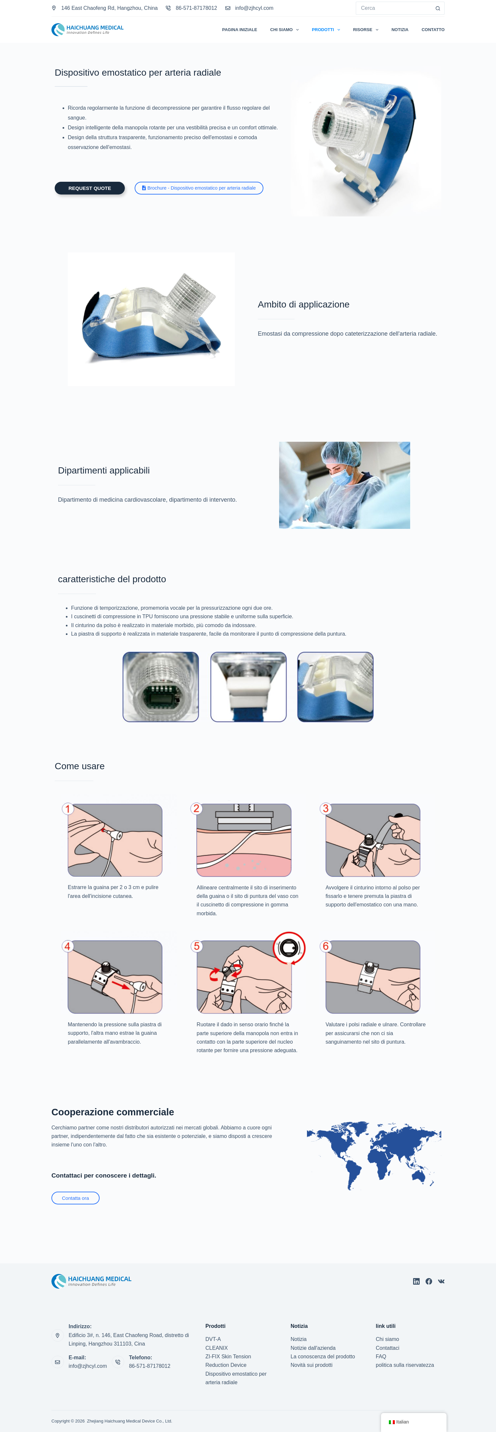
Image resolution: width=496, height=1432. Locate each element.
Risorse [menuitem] (367, 30)
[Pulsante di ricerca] (438, 8)
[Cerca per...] (393, 8)
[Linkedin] (416, 1281)
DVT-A (213, 1339)
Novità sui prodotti (312, 1365)
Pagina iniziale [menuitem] (239, 29)
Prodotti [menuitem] (327, 30)
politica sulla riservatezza (405, 1365)
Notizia (299, 1339)
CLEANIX (216, 1348)
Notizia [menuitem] (400, 29)
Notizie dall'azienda (313, 1348)
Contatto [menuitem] (433, 29)
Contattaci (387, 1348)
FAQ (381, 1356)
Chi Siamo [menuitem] (285, 30)
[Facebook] (429, 1281)
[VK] (441, 1281)
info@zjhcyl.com (254, 8)
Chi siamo (387, 1339)
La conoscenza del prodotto (323, 1356)
